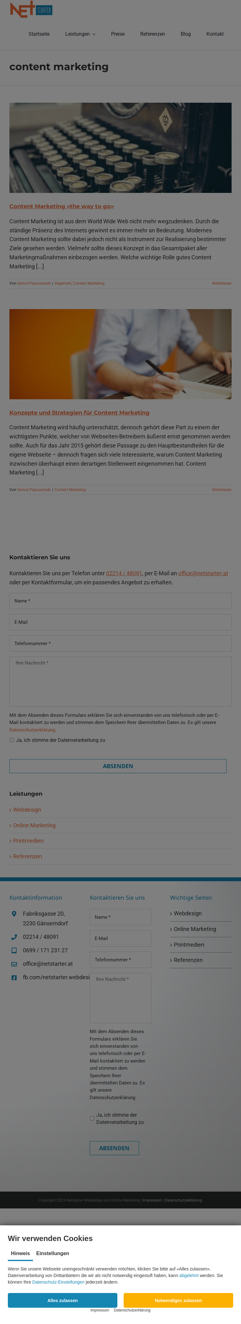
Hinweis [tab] (20, 1253)
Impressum (99, 1310)
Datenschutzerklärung (132, 1310)
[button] (62, 1300)
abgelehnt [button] (189, 1275)
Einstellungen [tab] (52, 1253)
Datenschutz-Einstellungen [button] (58, 1282)
